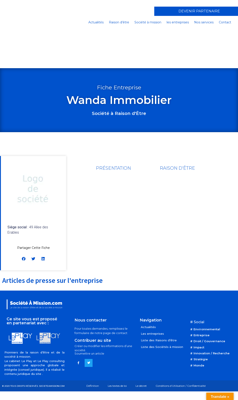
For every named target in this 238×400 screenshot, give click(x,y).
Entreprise (201, 335)
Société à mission (147, 22)
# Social (197, 322)
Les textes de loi (117, 385)
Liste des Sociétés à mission (162, 347)
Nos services (204, 22)
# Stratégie (199, 359)
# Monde (197, 365)
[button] (24, 259)
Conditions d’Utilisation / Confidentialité (181, 385)
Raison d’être (119, 22)
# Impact (197, 347)
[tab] (113, 168)
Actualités (96, 22)
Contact (225, 22)
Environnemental (206, 329)
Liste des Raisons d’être (159, 340)
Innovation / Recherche (211, 353)
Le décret (141, 385)
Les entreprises (152, 333)
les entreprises (178, 22)
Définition (92, 385)
